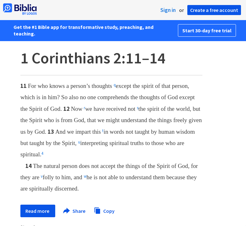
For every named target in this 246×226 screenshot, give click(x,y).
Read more (37, 211)
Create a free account (214, 10)
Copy (104, 210)
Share (74, 211)
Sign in (168, 10)
